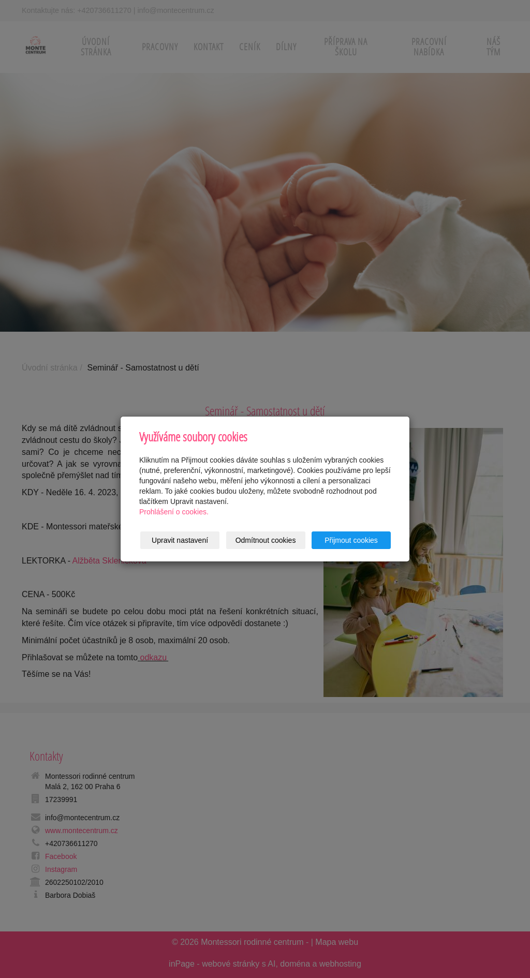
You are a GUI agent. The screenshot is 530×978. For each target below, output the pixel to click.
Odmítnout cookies (265, 540)
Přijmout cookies (351, 540)
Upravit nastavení (180, 540)
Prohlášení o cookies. (174, 512)
